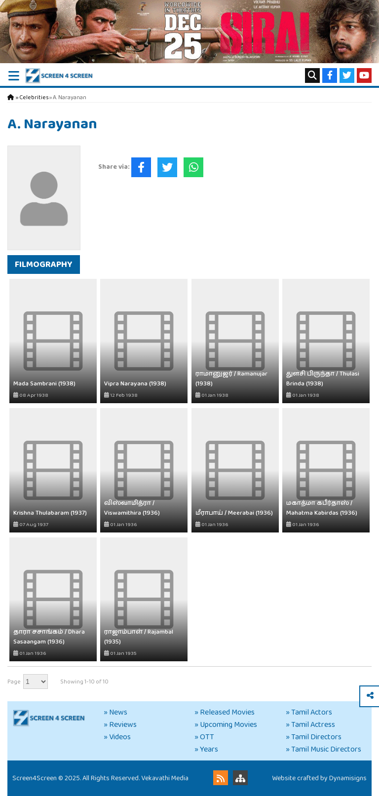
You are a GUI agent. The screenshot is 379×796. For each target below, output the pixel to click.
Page (14, 681)
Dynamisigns (348, 778)
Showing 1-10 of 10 (84, 681)
